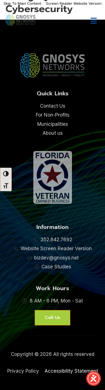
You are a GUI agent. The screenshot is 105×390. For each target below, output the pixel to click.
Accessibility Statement (71, 371)
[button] (93, 21)
